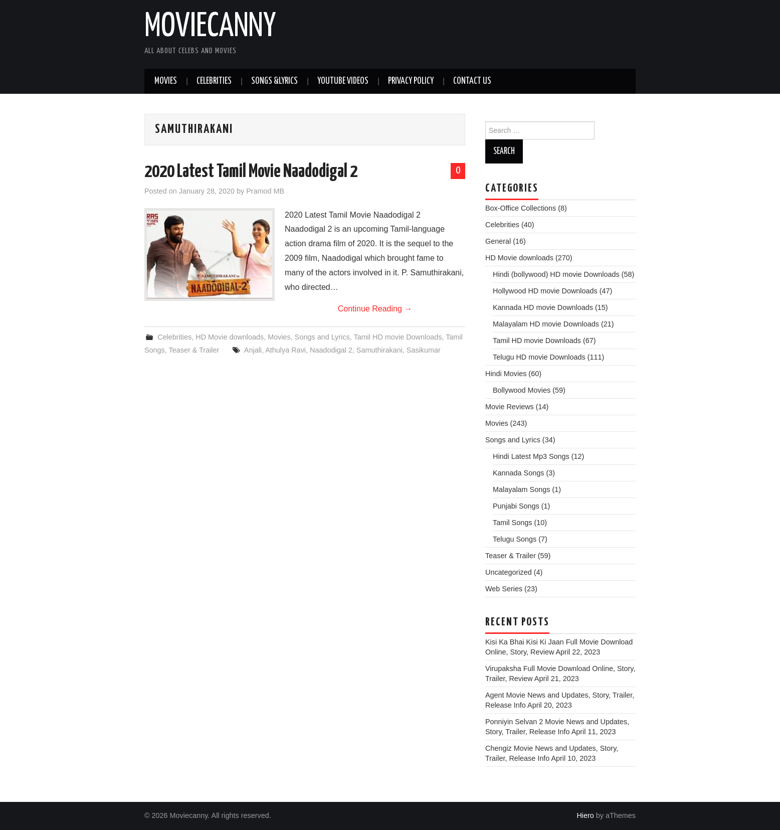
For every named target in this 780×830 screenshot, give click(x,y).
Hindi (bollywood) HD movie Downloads (556, 274)
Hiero (585, 815)
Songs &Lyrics (274, 81)
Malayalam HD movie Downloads (546, 324)
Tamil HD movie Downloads (397, 337)
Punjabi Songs (516, 506)
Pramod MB (265, 191)
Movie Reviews (509, 407)
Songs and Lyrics (322, 337)
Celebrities (214, 81)
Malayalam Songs (521, 489)
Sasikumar (424, 350)
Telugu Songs (514, 539)
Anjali (253, 350)
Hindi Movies (505, 374)
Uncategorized (508, 572)
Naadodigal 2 (331, 350)
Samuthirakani (379, 350)
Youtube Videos (342, 81)
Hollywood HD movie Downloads (545, 291)
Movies (165, 81)
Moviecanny (210, 27)
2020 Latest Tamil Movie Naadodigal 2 (250, 172)
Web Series (503, 589)
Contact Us (472, 81)
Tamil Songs (512, 523)
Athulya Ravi (285, 350)
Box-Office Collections (520, 208)
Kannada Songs (518, 473)
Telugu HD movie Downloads (539, 357)
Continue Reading (375, 308)
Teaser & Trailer (194, 350)
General (498, 241)
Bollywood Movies (521, 390)
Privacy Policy (411, 81)
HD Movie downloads (230, 337)
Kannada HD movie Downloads (543, 307)
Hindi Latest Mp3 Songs (531, 456)
